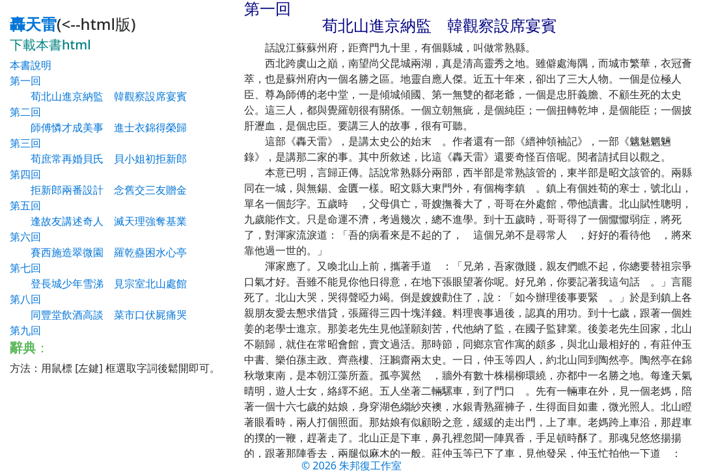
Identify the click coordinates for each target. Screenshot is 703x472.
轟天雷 (33, 23)
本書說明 (30, 65)
